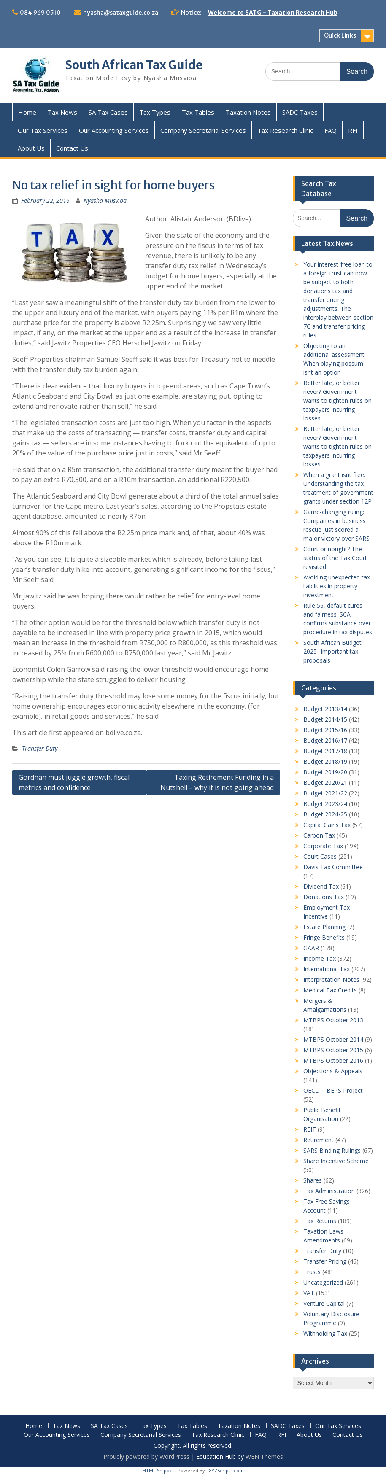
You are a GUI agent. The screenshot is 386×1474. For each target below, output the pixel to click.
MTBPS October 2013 (333, 1020)
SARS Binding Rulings (332, 1150)
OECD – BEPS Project (333, 1090)
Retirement (318, 1140)
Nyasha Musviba (105, 201)
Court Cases (320, 856)
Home (27, 112)
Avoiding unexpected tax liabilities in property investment (336, 586)
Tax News (62, 112)
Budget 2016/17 (325, 740)
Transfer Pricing (324, 1261)
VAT (308, 1293)
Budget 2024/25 (325, 814)
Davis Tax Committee (333, 867)
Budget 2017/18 (325, 751)
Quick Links (340, 35)
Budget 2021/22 (325, 793)
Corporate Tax (323, 846)
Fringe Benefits (324, 937)
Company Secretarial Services (203, 130)
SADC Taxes (300, 112)
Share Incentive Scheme (336, 1161)
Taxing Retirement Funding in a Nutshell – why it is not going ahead (217, 782)
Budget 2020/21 (325, 783)
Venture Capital (324, 1303)
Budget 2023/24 (325, 804)
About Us (31, 148)
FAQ (330, 130)
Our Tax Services (42, 130)
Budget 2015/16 (325, 730)
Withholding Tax (325, 1333)
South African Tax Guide (133, 65)
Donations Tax (323, 897)
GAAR (311, 948)
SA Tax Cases (108, 112)
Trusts (312, 1272)
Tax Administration (329, 1191)
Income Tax (319, 958)
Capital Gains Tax (327, 825)
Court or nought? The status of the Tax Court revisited (335, 558)
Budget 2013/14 (325, 709)
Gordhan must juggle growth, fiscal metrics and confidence (74, 782)
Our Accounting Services (114, 130)
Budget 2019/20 (325, 772)
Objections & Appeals (332, 1071)
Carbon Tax (319, 835)
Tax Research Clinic (285, 130)
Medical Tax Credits (330, 990)
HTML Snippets (159, 1470)
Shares (312, 1180)
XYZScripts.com (226, 1470)
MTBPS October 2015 (333, 1050)
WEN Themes (264, 1456)
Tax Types (154, 112)
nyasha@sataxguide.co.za (120, 12)
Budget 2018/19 (325, 761)
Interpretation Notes (331, 979)
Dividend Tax (321, 886)
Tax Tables (198, 112)
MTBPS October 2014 (333, 1039)
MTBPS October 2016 (333, 1060)
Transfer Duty (39, 748)
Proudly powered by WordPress (146, 1456)
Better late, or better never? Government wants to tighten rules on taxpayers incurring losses (337, 400)
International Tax (326, 969)
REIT (309, 1129)
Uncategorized (323, 1282)
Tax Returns (319, 1221)
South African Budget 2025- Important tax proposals (332, 651)
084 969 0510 (40, 12)
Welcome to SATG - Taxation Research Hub (272, 12)
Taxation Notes (248, 112)
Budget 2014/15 (325, 719)
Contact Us (72, 148)
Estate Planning (324, 927)
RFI (353, 130)
